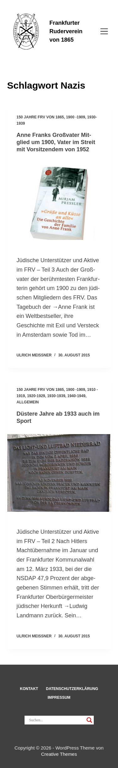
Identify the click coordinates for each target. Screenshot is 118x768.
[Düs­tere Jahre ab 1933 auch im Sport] (59, 473)
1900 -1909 (75, 117)
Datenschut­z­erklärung (72, 689)
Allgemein (28, 402)
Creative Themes (59, 754)
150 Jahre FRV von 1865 (40, 117)
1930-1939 (56, 396)
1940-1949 (76, 396)
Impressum (59, 697)
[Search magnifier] (89, 720)
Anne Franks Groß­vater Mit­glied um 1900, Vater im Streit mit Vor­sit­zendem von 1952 (56, 142)
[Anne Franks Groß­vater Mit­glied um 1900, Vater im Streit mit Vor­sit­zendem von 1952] (59, 202)
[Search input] (56, 720)
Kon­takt (29, 689)
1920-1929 (36, 396)
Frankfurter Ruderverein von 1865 (65, 31)
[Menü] (104, 31)
